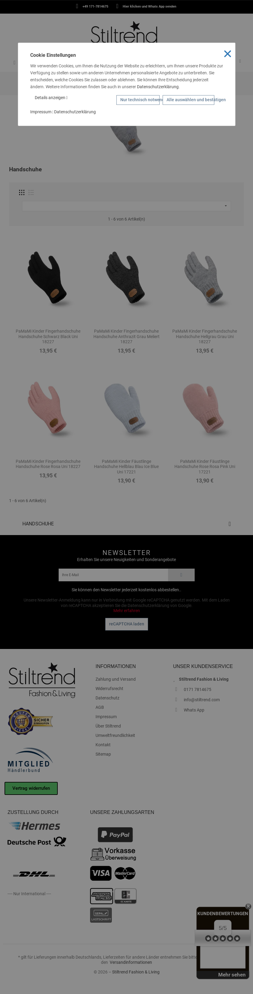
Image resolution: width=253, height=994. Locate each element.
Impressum (40, 111)
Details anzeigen (51, 97)
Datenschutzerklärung (158, 86)
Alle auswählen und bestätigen (190, 99)
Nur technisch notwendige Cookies (140, 99)
